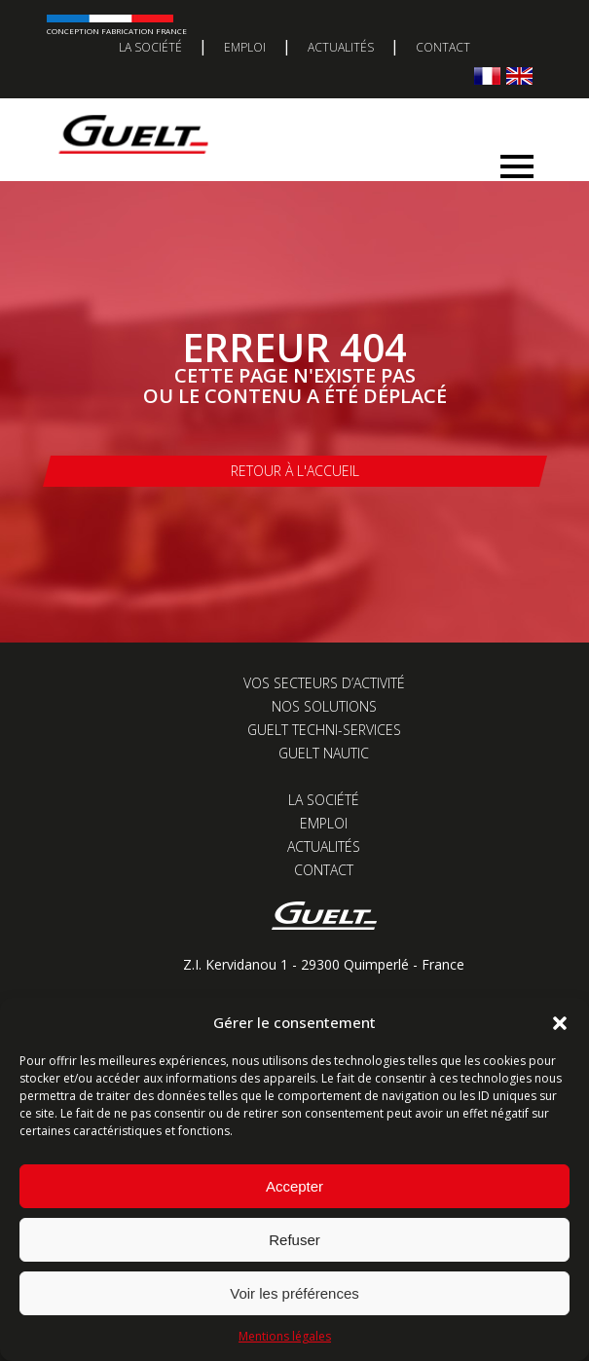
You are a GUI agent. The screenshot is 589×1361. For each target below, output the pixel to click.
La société (150, 47)
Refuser (294, 1240)
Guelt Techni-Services (324, 729)
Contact (443, 47)
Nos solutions (324, 706)
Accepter (294, 1186)
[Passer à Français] (487, 75)
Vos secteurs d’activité (324, 683)
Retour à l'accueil (295, 470)
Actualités (341, 47)
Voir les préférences (294, 1293)
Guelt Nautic (323, 753)
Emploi (245, 47)
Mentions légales (285, 1336)
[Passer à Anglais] (519, 75)
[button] (560, 1023)
